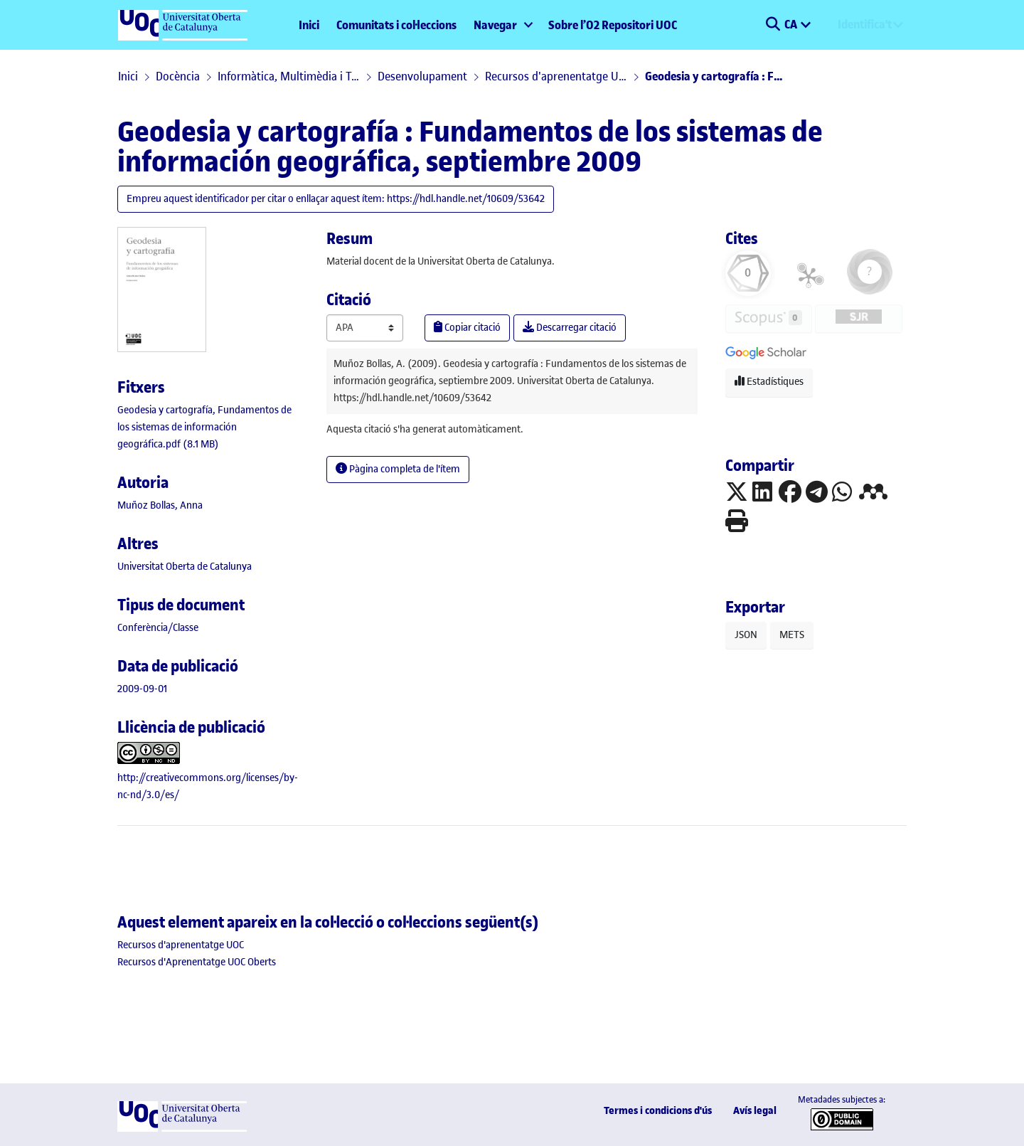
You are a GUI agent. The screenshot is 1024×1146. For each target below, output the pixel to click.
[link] (204, 427)
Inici (309, 25)
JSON (746, 635)
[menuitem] (502, 24)
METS (791, 635)
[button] (773, 24)
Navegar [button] (495, 25)
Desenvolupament (422, 76)
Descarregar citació (570, 327)
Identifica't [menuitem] (865, 24)
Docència (178, 76)
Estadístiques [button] (769, 381)
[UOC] (182, 1128)
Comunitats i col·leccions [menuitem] (396, 25)
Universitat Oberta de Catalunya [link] (184, 566)
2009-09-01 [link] (142, 689)
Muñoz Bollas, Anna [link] (160, 505)
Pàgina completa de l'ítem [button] (398, 469)
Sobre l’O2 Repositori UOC (612, 25)
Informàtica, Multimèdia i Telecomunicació (289, 76)
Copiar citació (467, 327)
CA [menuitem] (791, 24)
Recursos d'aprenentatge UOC (556, 76)
